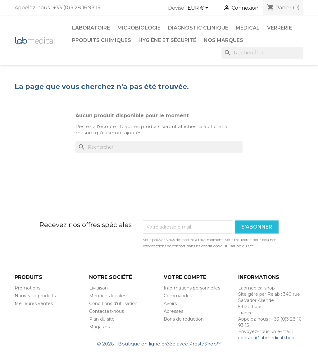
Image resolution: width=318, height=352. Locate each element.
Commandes (178, 296)
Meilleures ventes (34, 303)
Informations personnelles (192, 288)
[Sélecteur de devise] (199, 8)
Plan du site (102, 319)
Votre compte (185, 277)
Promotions (27, 288)
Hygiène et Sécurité (167, 40)
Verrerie (279, 28)
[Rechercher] (262, 53)
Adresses (173, 311)
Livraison (98, 288)
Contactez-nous (106, 311)
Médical (248, 28)
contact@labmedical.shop (266, 337)
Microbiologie (139, 28)
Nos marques (223, 40)
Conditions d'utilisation (113, 303)
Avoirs (170, 303)
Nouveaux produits (35, 296)
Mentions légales (107, 296)
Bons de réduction (184, 319)
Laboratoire (91, 28)
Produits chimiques (101, 40)
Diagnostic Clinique (198, 28)
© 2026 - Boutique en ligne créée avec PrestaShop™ (159, 344)
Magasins (99, 327)
